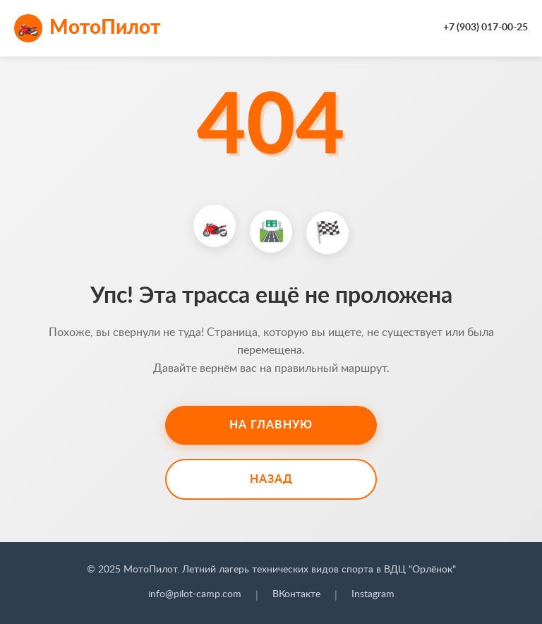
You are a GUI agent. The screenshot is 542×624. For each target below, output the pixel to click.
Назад (271, 479)
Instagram (373, 594)
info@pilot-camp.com (194, 594)
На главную (271, 425)
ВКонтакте (296, 594)
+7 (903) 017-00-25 (485, 27)
